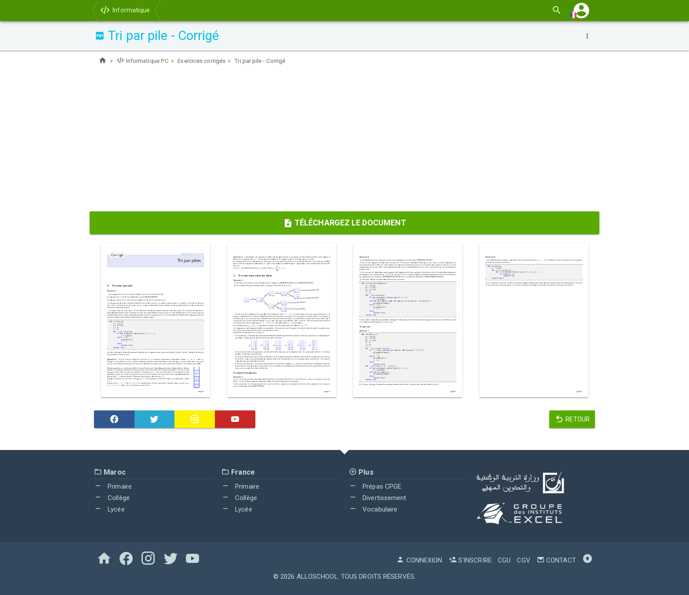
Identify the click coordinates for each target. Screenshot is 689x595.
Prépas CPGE (375, 486)
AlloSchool (317, 576)
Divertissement (377, 498)
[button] (581, 10)
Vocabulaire (373, 509)
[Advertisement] (344, 141)
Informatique (125, 10)
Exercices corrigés (206, 60)
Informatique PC (144, 60)
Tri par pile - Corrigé (268, 60)
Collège (112, 498)
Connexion (419, 560)
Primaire (113, 486)
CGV (523, 560)
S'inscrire (470, 560)
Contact (556, 560)
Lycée (109, 509)
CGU (504, 560)
